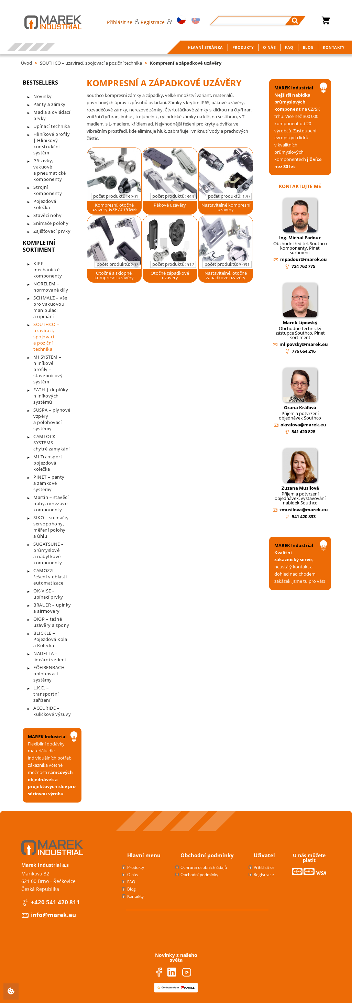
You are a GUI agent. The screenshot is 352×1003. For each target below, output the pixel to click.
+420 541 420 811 (55, 902)
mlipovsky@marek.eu (303, 344)
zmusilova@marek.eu (303, 509)
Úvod (26, 63)
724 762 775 (303, 266)
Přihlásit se (123, 22)
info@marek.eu (53, 915)
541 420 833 (304, 516)
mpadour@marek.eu (303, 259)
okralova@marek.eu (303, 425)
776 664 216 (304, 351)
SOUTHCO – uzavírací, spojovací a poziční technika (91, 63)
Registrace (156, 22)
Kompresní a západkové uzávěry (185, 63)
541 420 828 (303, 431)
